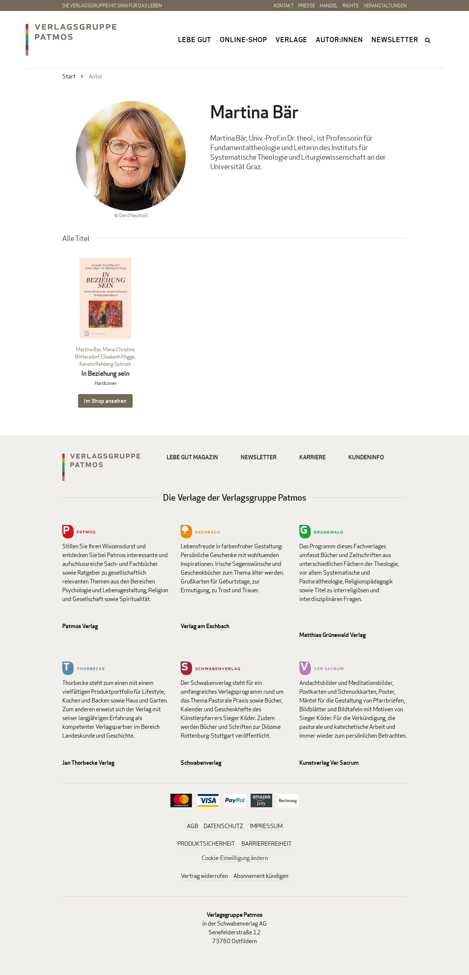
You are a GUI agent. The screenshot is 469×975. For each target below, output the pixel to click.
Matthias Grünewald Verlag (332, 635)
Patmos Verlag (80, 626)
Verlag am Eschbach (205, 626)
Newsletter (395, 39)
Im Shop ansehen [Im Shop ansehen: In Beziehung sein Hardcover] (105, 401)
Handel (329, 5)
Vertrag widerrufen (204, 876)
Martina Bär (88, 349)
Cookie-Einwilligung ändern (235, 858)
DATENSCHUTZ (223, 826)
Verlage (291, 39)
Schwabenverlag (201, 763)
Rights (351, 5)
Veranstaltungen (385, 5)
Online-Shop (243, 39)
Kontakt (283, 5)
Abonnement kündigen (260, 876)
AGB (192, 826)
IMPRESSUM (266, 826)
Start (68, 76)
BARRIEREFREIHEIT (266, 844)
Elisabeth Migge (117, 356)
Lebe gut (194, 39)
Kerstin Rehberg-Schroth (105, 363)
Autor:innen (339, 39)
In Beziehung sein (105, 373)
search (428, 40)
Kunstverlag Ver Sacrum (329, 763)
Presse (306, 5)
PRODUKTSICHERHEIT (206, 844)
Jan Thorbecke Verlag (88, 763)
